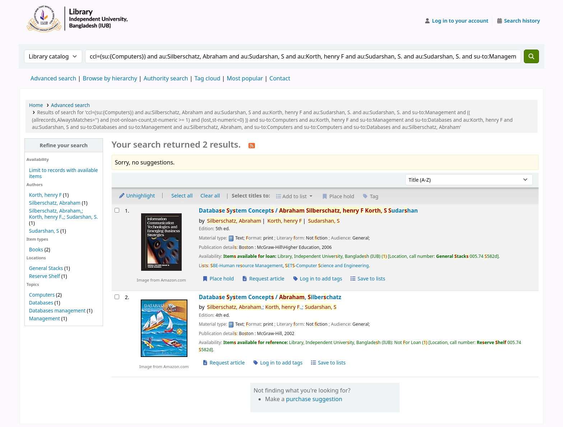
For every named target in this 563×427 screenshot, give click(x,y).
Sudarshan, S (44, 230)
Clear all (210, 195)
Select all (181, 195)
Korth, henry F (45, 194)
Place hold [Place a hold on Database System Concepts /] (218, 278)
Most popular (245, 78)
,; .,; (271, 306)
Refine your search (63, 145)
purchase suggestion (314, 399)
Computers (42, 294)
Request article (263, 278)
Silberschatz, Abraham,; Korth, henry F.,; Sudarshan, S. (63, 213)
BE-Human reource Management (246, 266)
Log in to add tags (317, 278)
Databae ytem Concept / (308, 210)
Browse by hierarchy (110, 78)
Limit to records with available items (63, 173)
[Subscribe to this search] (251, 145)
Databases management (57, 310)
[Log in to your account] (457, 21)
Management (44, 318)
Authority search (166, 78)
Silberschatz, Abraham (54, 202)
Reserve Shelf (44, 276)
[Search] (531, 56)
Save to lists (367, 278)
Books (36, 249)
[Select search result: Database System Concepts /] (117, 210)
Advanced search (53, 78)
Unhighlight (136, 195)
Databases (41, 302)
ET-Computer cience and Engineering (327, 266)
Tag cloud (207, 78)
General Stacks (46, 268)
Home (36, 105)
